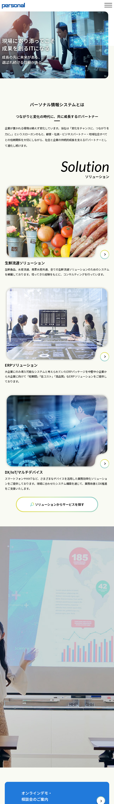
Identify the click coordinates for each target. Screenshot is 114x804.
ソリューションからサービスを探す (57, 504)
